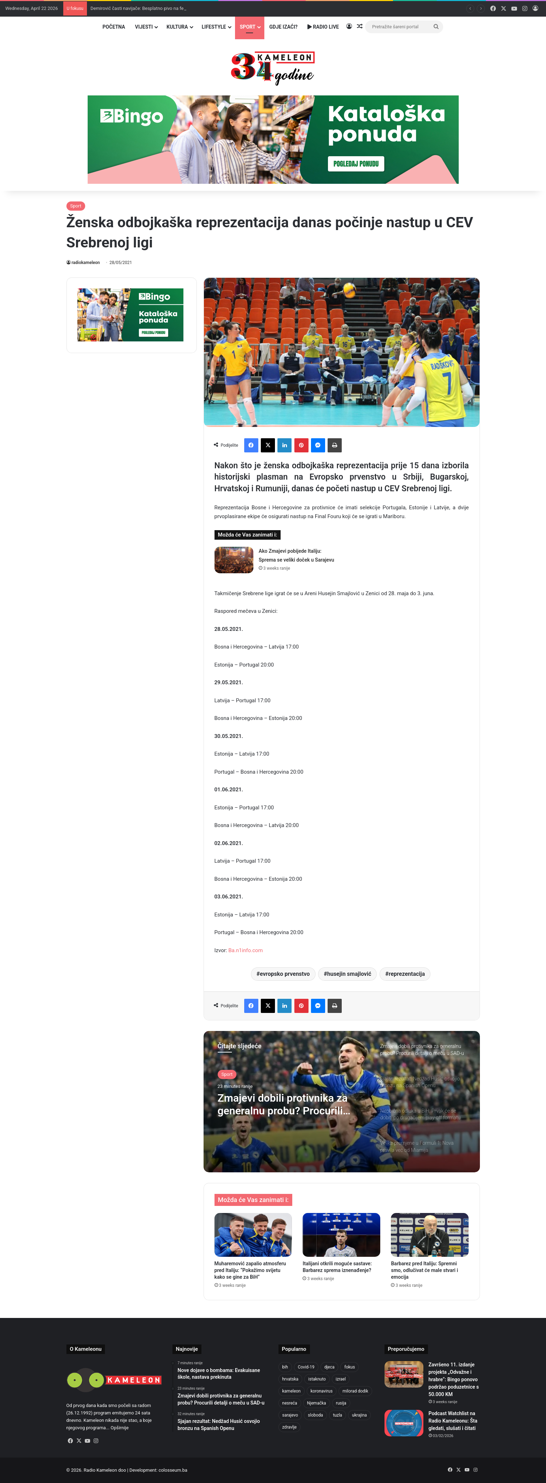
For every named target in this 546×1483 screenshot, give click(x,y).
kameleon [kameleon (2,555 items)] (291, 1391)
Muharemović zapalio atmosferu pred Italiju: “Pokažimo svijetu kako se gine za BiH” (250, 1270)
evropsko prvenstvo (285, 974)
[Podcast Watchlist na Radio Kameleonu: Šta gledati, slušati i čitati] (403, 1423)
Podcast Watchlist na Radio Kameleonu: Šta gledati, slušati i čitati (453, 1421)
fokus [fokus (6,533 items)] (349, 1367)
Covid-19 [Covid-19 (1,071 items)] (306, 1367)
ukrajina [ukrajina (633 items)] (359, 1415)
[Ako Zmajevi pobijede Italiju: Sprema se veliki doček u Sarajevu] (234, 560)
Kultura (177, 27)
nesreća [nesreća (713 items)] (289, 1403)
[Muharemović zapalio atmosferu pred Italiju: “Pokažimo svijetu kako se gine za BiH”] (253, 1235)
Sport (248, 27)
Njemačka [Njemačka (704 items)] (316, 1403)
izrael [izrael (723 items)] (341, 1379)
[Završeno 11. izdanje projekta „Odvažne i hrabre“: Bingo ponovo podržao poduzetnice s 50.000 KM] (403, 1374)
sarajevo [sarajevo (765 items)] (290, 1415)
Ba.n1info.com (245, 950)
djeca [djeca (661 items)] (329, 1367)
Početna (113, 27)
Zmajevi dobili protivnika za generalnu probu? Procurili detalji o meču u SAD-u (283, 1104)
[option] (342, 1101)
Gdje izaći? (283, 27)
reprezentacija (407, 974)
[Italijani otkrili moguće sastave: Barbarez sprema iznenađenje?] (341, 1235)
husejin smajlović (349, 974)
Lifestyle (214, 27)
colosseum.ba (173, 1470)
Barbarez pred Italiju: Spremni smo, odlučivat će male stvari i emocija (424, 1270)
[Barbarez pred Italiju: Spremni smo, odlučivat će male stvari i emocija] (430, 1235)
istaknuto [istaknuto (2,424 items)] (317, 1379)
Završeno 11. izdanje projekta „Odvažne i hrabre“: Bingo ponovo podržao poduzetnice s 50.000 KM (454, 1379)
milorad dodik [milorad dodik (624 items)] (355, 1391)
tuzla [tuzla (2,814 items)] (337, 1415)
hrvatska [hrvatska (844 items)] (290, 1379)
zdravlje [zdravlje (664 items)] (289, 1427)
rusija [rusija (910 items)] (341, 1403)
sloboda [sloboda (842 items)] (315, 1415)
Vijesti (144, 27)
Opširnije (120, 1427)
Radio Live (323, 27)
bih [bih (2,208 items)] (285, 1367)
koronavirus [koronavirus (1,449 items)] (322, 1391)
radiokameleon (86, 262)
